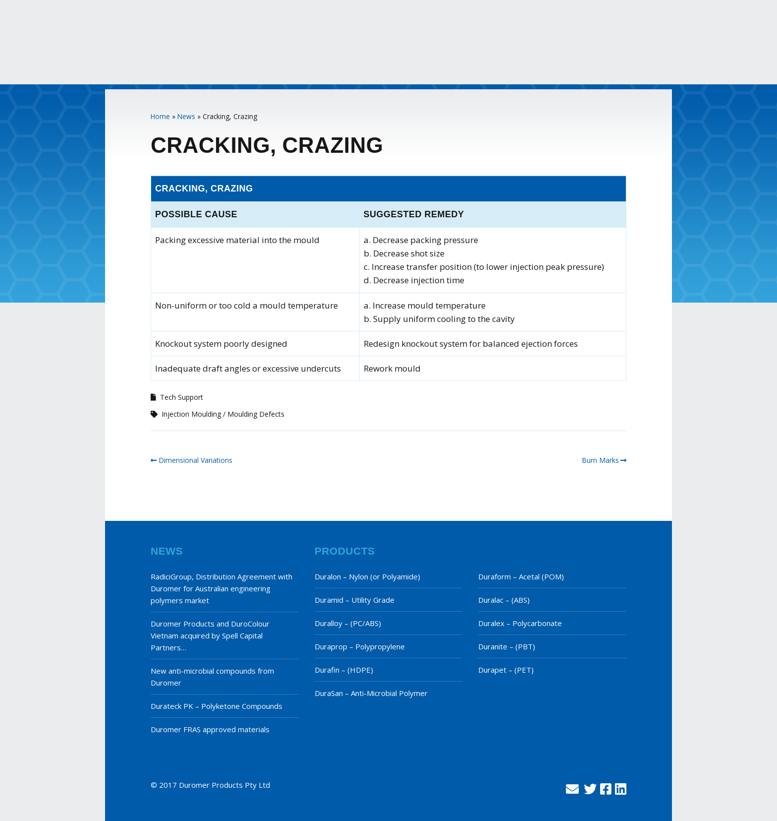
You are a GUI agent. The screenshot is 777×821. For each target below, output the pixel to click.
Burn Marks (600, 460)
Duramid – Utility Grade (354, 600)
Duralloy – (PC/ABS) (348, 623)
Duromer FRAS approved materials (210, 729)
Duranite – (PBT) (506, 646)
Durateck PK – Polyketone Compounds (216, 706)
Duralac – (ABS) (504, 600)
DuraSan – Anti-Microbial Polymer (371, 693)
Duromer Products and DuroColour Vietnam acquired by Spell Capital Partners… (210, 635)
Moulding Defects (255, 414)
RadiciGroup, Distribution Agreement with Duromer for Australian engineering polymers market (221, 588)
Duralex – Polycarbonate (520, 623)
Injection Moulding (191, 414)
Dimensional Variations (195, 460)
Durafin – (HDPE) (344, 670)
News (186, 116)
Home (160, 116)
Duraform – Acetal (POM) (521, 576)
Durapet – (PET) (506, 670)
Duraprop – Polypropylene (360, 646)
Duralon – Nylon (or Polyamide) (367, 576)
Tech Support (181, 397)
